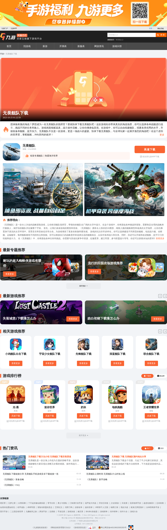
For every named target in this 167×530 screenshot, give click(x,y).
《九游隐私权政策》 (40, 527)
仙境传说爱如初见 (7, 507)
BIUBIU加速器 (92, 511)
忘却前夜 (160, 503)
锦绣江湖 (114, 507)
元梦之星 (12, 503)
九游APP (14, 28)
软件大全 (124, 511)
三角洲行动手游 (75, 503)
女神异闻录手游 (152, 507)
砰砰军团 (31, 507)
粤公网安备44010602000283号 (112, 527)
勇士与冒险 (62, 503)
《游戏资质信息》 (80, 527)
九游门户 (4, 28)
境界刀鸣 (68, 507)
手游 (2, 54)
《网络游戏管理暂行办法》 (60, 527)
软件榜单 (114, 511)
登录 (150, 28)
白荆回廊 (22, 503)
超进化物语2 (149, 503)
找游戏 (27, 46)
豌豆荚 (80, 511)
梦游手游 (43, 511)
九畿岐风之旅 (31, 511)
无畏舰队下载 (11, 54)
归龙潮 (124, 503)
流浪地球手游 (135, 503)
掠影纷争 (78, 507)
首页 (9, 46)
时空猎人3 (119, 40)
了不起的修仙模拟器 (36, 503)
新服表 (81, 46)
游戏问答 (117, 46)
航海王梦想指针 (137, 507)
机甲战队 (21, 507)
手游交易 (61, 511)
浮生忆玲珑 (103, 503)
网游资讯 (99, 46)
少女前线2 (115, 503)
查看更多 (9, 274)
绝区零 (3, 503)
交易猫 (52, 511)
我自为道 (124, 507)
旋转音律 (88, 507)
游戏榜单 (104, 511)
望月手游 (4, 511)
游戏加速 (71, 511)
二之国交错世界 (16, 511)
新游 (45, 46)
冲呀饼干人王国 (101, 507)
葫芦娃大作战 (90, 503)
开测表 (63, 46)
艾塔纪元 (58, 507)
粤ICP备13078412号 (68, 518)
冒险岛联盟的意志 (44, 507)
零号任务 (51, 503)
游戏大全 (134, 511)
